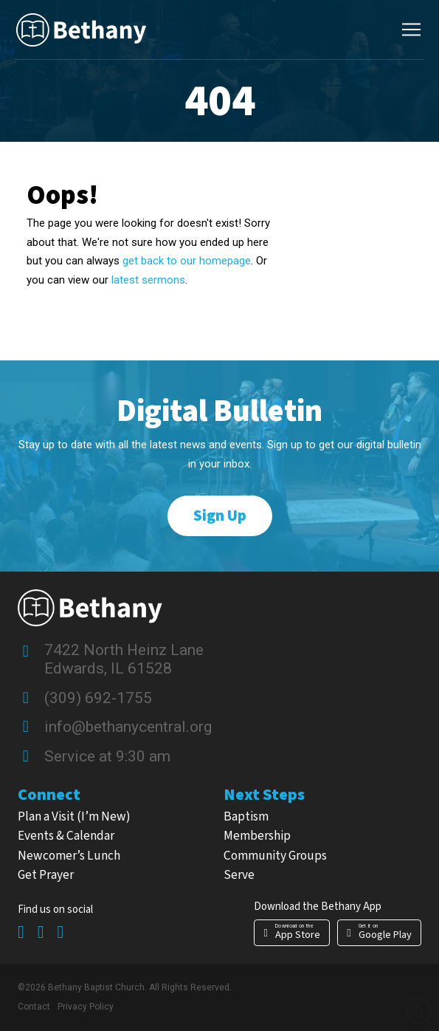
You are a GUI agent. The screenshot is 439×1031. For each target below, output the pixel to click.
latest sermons (146, 280)
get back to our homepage (186, 260)
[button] (411, 29)
